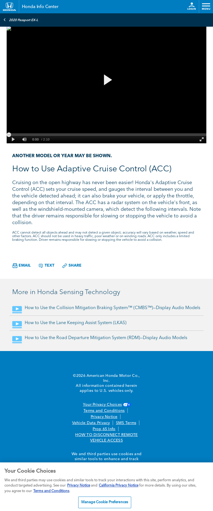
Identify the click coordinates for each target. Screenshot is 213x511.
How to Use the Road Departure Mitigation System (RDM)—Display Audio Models (106, 338)
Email (21, 265)
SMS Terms (126, 423)
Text (46, 266)
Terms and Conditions (104, 411)
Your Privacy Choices (106, 405)
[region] (106, 486)
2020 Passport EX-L (20, 20)
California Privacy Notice (118, 485)
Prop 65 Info (104, 429)
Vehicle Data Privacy (91, 423)
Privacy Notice (104, 417)
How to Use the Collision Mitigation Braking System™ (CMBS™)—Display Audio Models (112, 308)
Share (72, 266)
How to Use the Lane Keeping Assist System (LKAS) (75, 323)
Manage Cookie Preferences (104, 502)
